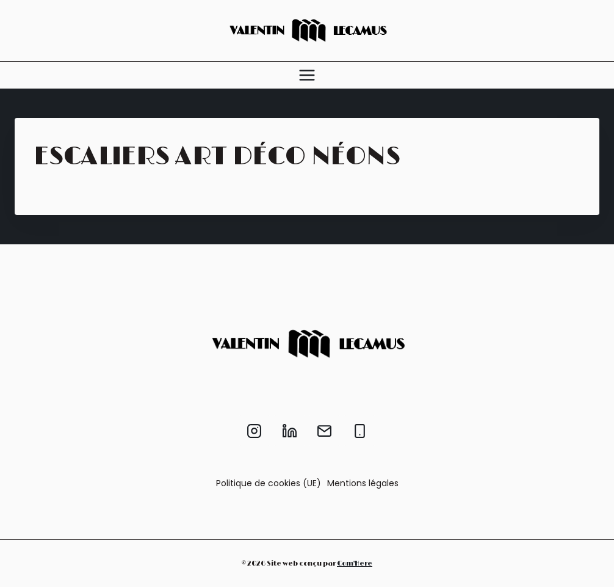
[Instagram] (254, 430)
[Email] (324, 430)
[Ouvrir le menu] (307, 75)
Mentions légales (363, 483)
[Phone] (359, 430)
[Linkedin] (289, 430)
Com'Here (354, 563)
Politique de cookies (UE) (268, 483)
